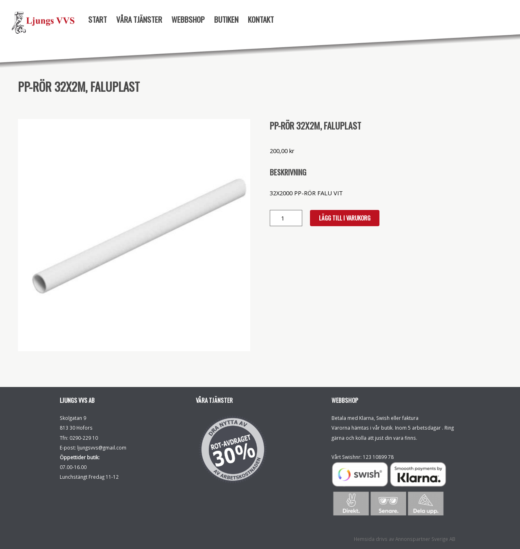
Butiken (226, 19)
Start (97, 19)
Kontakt (261, 19)
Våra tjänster (139, 19)
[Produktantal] (286, 218)
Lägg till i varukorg (344, 218)
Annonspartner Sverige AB (425, 539)
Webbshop (188, 19)
